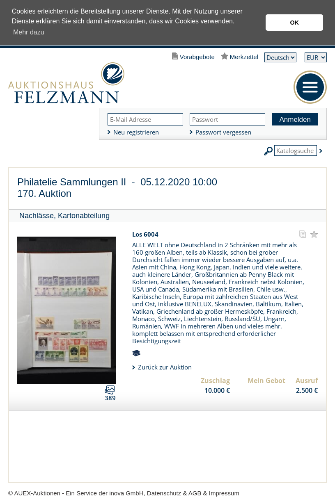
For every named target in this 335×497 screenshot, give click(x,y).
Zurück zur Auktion (165, 367)
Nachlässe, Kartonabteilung (64, 216)
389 (110, 397)
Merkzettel (244, 56)
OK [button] (294, 22)
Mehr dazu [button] (28, 32)
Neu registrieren (136, 132)
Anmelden (295, 119)
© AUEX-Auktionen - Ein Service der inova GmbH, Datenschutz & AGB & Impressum (123, 493)
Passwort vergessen (223, 132)
